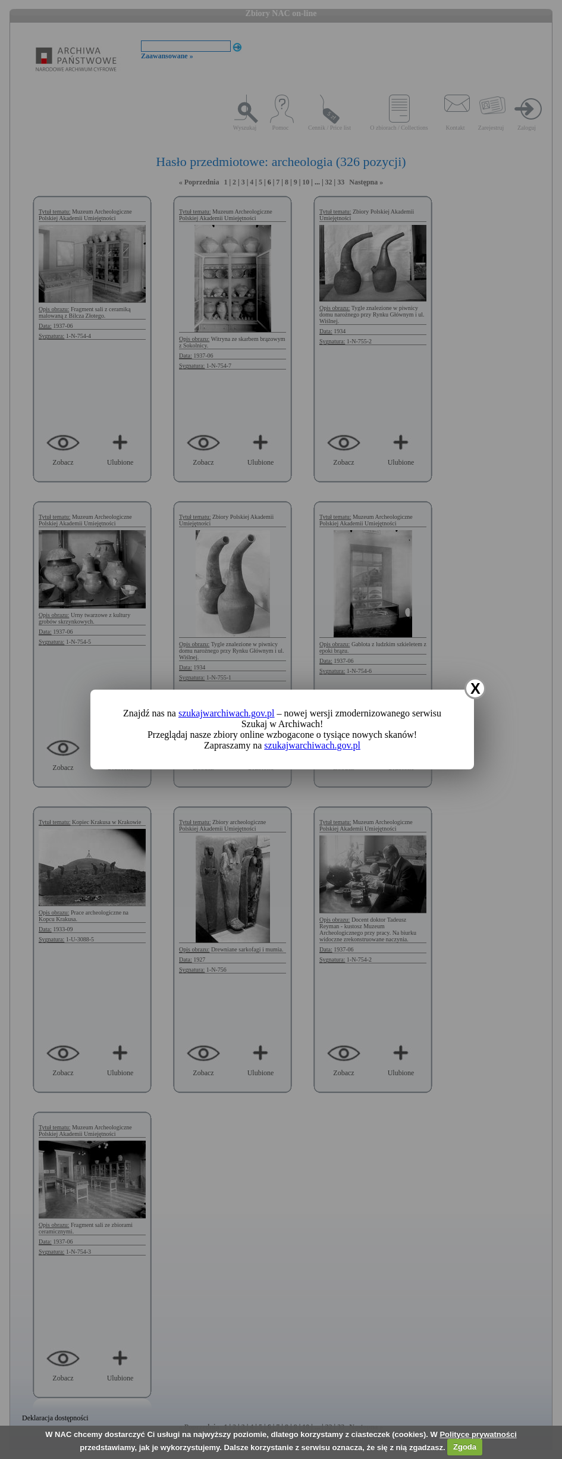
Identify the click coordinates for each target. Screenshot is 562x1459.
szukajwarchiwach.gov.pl (226, 713)
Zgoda (464, 1446)
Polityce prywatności (477, 1434)
